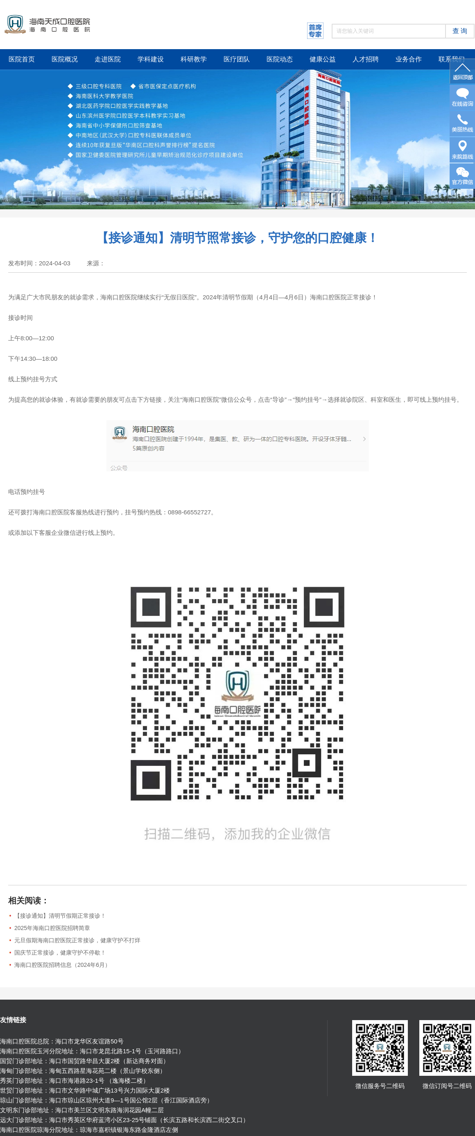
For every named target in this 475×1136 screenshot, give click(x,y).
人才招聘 (366, 59)
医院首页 (22, 59)
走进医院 (108, 59)
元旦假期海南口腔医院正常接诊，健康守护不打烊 (77, 940)
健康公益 (323, 59)
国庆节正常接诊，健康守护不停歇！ (60, 952)
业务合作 (409, 59)
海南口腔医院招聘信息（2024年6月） (62, 965)
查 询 (459, 30)
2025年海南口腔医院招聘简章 (52, 928)
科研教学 (194, 59)
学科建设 (151, 59)
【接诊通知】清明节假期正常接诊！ (60, 915)
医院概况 (65, 59)
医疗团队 (237, 59)
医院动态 (280, 59)
